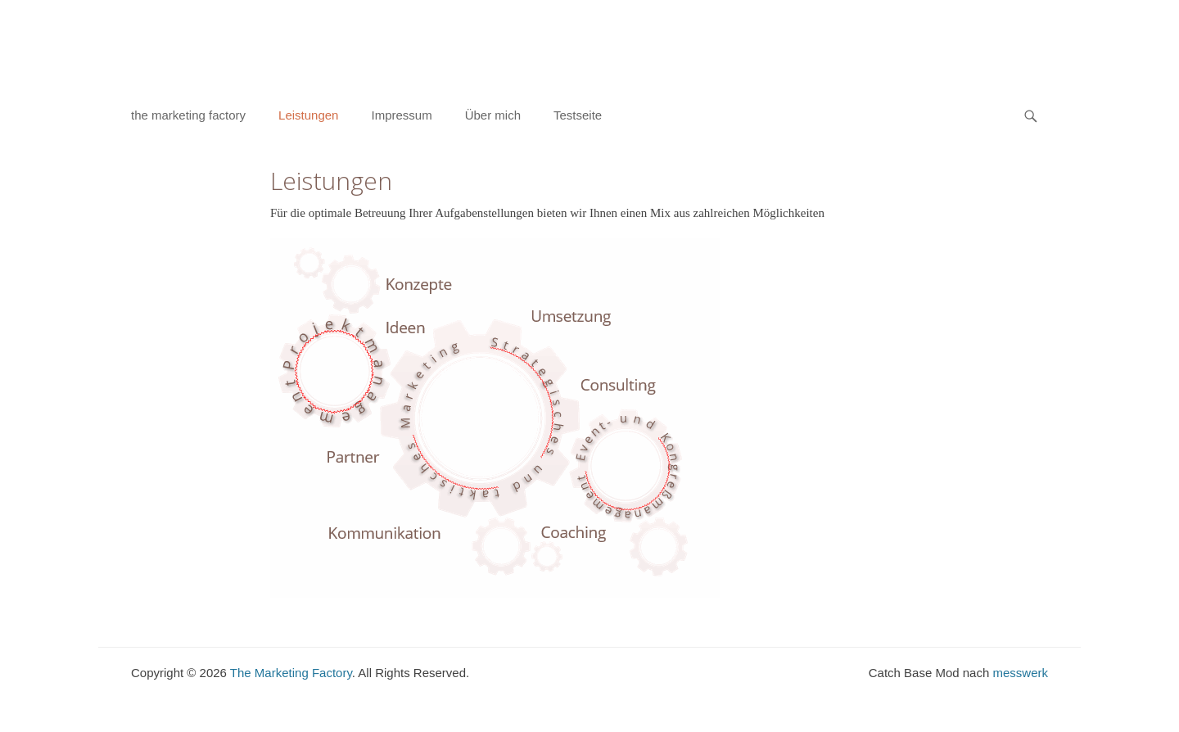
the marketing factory (188, 115)
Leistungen (308, 115)
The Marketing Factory (291, 673)
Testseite (577, 115)
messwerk (1020, 673)
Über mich (493, 115)
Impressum (401, 115)
